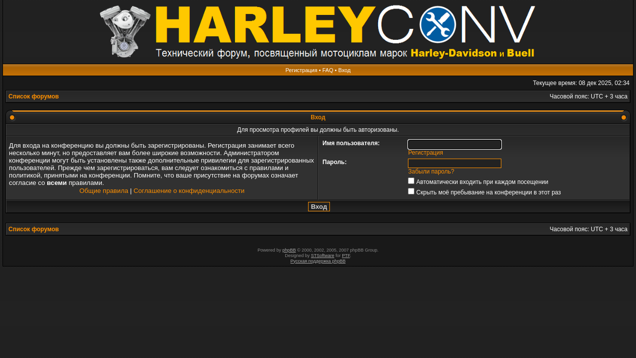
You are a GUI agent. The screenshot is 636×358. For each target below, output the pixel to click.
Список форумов (33, 96)
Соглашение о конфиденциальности (189, 190)
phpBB (289, 250)
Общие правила (104, 190)
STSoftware (322, 255)
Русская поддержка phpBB (318, 261)
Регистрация (301, 70)
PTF (346, 255)
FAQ (327, 70)
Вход (344, 70)
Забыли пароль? (431, 171)
